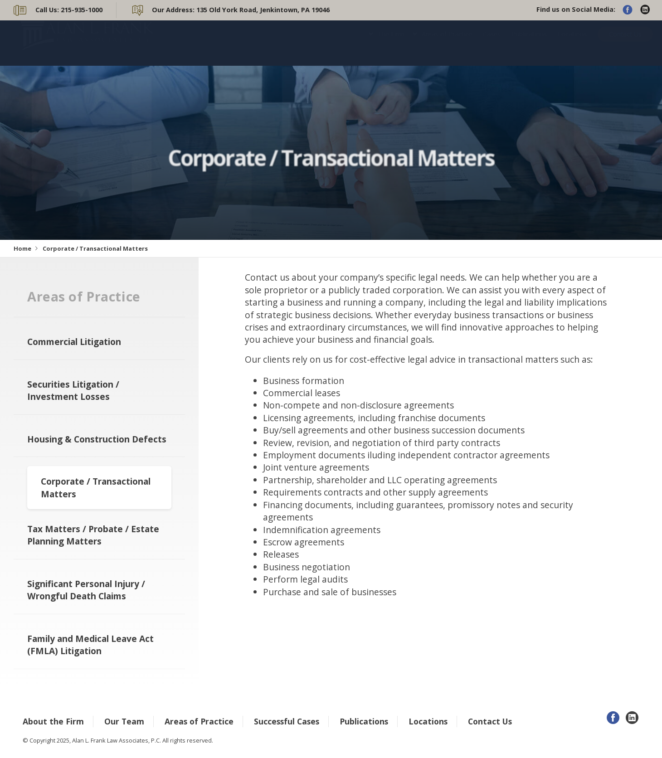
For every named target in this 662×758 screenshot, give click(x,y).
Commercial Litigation (74, 341)
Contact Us (625, 43)
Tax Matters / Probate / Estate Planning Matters (93, 535)
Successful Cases (286, 721)
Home (22, 248)
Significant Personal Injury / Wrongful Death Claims (86, 590)
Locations (572, 43)
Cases (492, 43)
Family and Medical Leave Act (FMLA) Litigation (90, 644)
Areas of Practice (447, 43)
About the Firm (53, 721)
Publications (529, 43)
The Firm (391, 43)
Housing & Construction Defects (96, 439)
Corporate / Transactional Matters (96, 487)
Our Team (124, 721)
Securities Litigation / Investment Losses (73, 390)
